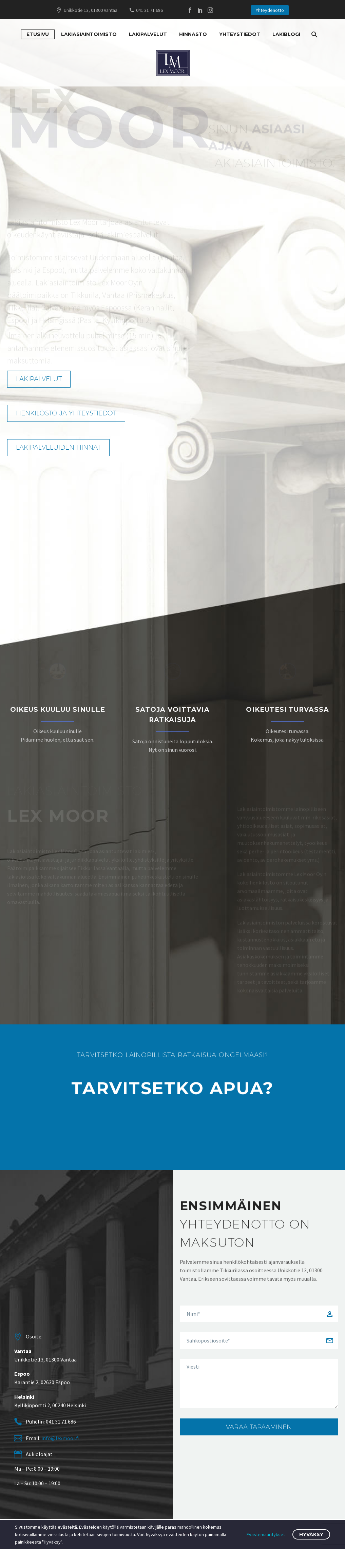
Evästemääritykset (266, 1534)
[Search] (314, 34)
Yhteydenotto (270, 10)
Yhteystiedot (239, 34)
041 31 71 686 (149, 10)
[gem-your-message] (259, 1383)
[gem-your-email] (259, 1340)
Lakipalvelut (148, 34)
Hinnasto (193, 34)
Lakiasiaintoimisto (89, 34)
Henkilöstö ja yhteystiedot (72, 413)
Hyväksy (311, 1534)
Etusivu (37, 34)
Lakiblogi (286, 34)
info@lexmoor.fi (60, 1438)
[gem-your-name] (259, 1314)
